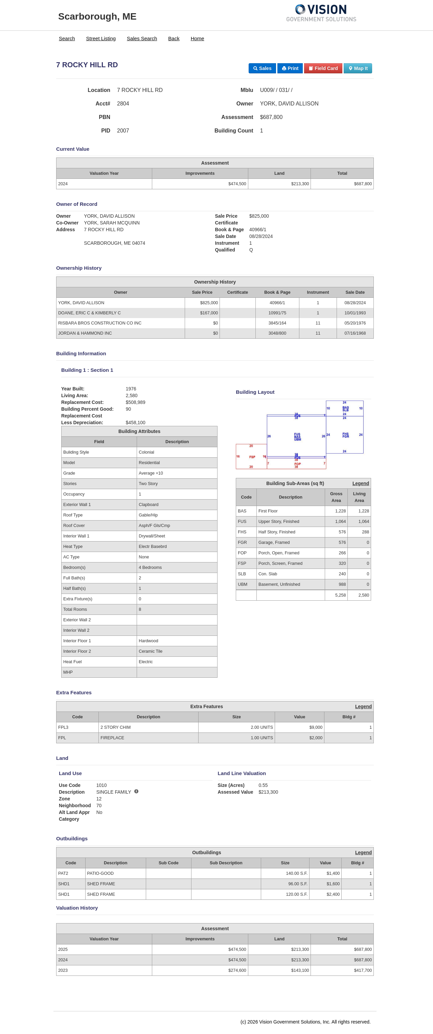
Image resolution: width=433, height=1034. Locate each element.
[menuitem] (67, 38)
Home (197, 38)
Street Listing (101, 38)
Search (67, 38)
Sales (262, 68)
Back (173, 38)
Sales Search (142, 38)
